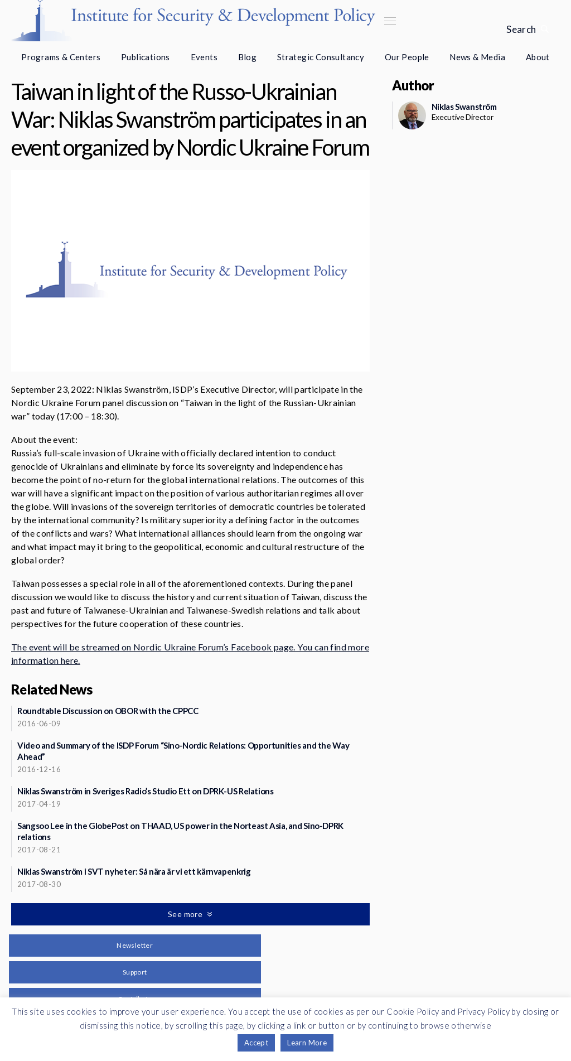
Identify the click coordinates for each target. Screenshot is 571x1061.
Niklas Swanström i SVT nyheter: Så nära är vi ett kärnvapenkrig (133, 871)
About (538, 57)
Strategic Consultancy (320, 57)
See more (186, 914)
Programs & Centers (60, 57)
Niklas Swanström (464, 107)
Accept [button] (256, 1042)
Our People (407, 57)
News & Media (477, 57)
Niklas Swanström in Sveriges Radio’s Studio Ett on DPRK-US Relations (145, 791)
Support (135, 972)
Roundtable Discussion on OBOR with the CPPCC (108, 711)
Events (204, 57)
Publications (145, 57)
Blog (247, 57)
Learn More (307, 1042)
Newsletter (135, 945)
